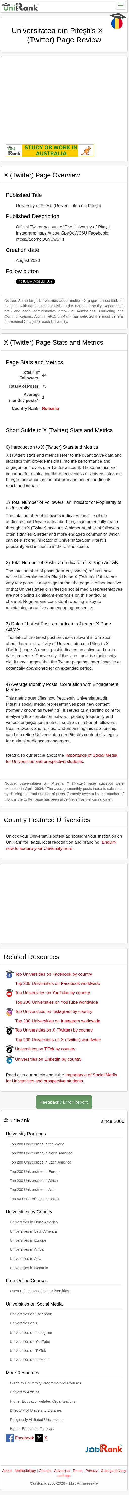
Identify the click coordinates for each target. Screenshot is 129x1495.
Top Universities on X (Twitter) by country (49, 1030)
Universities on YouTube (30, 1342)
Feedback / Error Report (64, 1102)
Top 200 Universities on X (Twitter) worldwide (53, 1039)
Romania (50, 408)
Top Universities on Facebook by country (49, 974)
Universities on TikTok (28, 1351)
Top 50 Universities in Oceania (35, 1199)
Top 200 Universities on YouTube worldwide (52, 1002)
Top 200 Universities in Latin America (40, 1162)
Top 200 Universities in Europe (35, 1172)
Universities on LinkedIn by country (43, 1059)
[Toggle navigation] (120, 5)
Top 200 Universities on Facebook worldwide (53, 983)
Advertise (62, 1471)
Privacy (92, 1471)
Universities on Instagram (31, 1333)
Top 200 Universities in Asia (33, 1190)
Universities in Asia (25, 1259)
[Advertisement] (64, 96)
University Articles (24, 1392)
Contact (45, 1471)
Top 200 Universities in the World (37, 1144)
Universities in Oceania (29, 1268)
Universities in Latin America (33, 1231)
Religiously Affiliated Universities (36, 1420)
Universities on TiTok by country (40, 1049)
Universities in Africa (27, 1249)
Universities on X (24, 1323)
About (7, 1471)
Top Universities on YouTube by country (48, 992)
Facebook (20, 1438)
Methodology (25, 1471)
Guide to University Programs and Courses (45, 1383)
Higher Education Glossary (32, 1429)
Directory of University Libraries (36, 1410)
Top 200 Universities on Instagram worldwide (53, 1021)
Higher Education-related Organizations (42, 1401)
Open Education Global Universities (39, 1291)
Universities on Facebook (31, 1314)
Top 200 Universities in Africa (34, 1181)
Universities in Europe (28, 1240)
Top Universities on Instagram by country (49, 1011)
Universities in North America (34, 1222)
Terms (78, 1471)
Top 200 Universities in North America (41, 1153)
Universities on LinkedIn (30, 1360)
